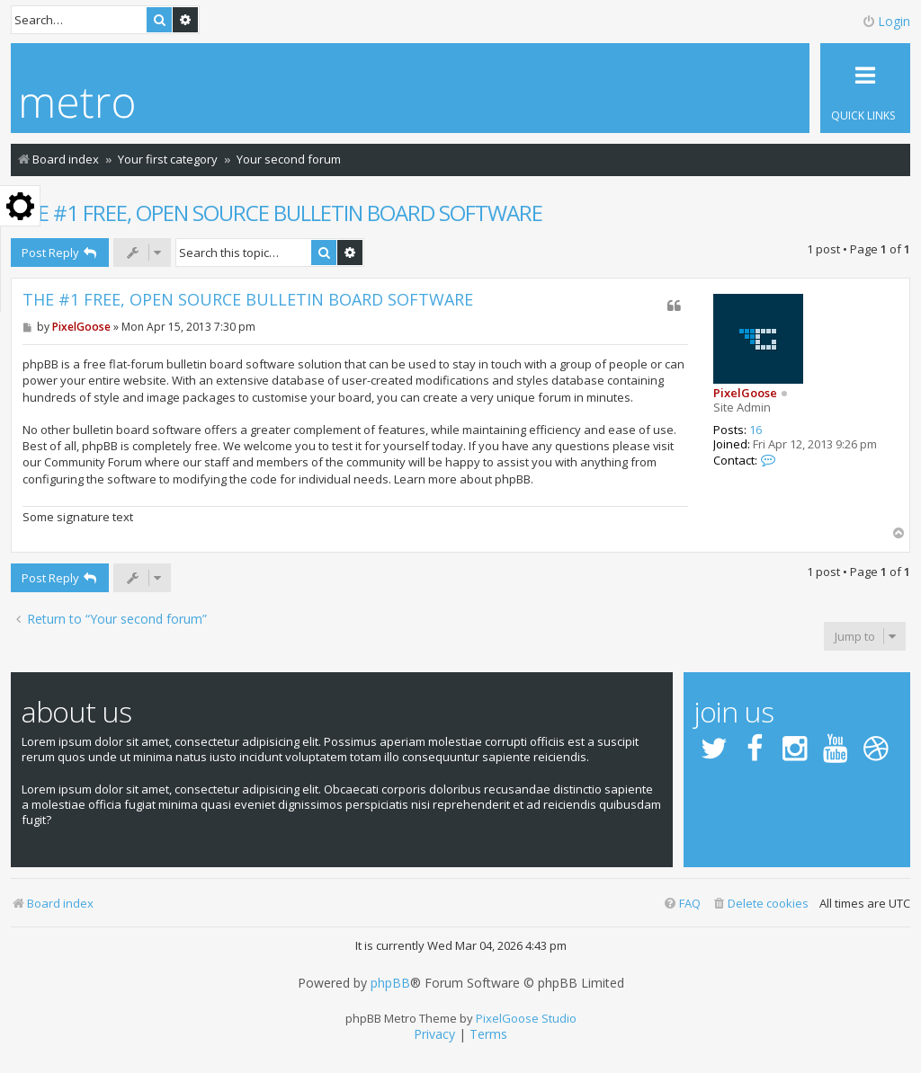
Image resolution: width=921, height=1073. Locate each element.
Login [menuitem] (886, 21)
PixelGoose (745, 393)
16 (755, 430)
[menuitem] (760, 904)
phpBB (390, 983)
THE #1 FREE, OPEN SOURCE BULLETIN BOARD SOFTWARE (276, 212)
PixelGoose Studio (526, 1018)
